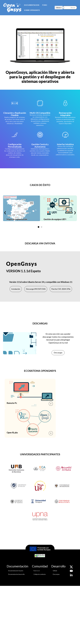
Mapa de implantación (17, 219)
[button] (38, 227)
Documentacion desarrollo (16, 574)
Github (55, 571)
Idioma (58, 7)
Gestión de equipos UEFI (55, 219)
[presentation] (5, 211)
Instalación (15, 289)
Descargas (58, 352)
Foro (44, 5)
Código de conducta (40, 574)
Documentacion (31, 5)
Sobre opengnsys (32, 10)
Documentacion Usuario (15, 571)
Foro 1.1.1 (37, 571)
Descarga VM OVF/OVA (36, 289)
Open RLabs (12, 432)
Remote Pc (12, 403)
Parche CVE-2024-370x (60, 289)
